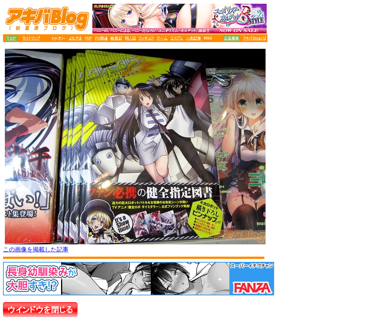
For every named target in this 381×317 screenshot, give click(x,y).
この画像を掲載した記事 (36, 249)
